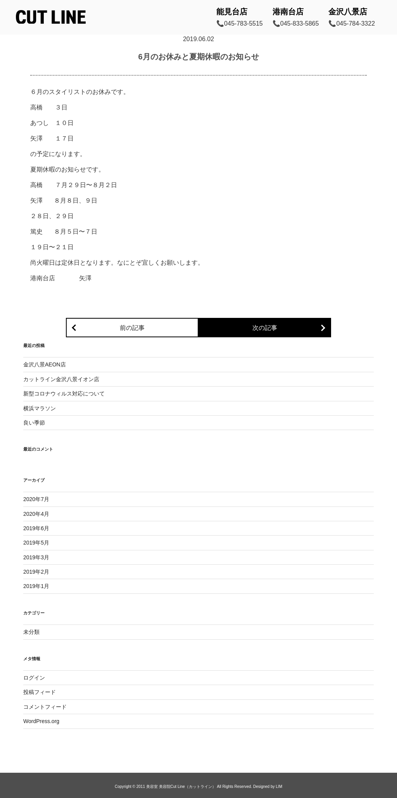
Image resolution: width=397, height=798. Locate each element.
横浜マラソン (39, 408)
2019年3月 (36, 557)
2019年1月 (36, 586)
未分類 (31, 632)
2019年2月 (36, 572)
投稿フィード (39, 692)
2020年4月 (36, 514)
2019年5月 (36, 543)
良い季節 (34, 423)
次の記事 (264, 327)
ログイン (34, 678)
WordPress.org (41, 721)
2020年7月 (36, 499)
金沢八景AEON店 (44, 364)
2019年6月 (36, 528)
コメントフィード (45, 707)
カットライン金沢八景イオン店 (61, 379)
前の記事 (132, 327)
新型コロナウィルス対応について (64, 393)
